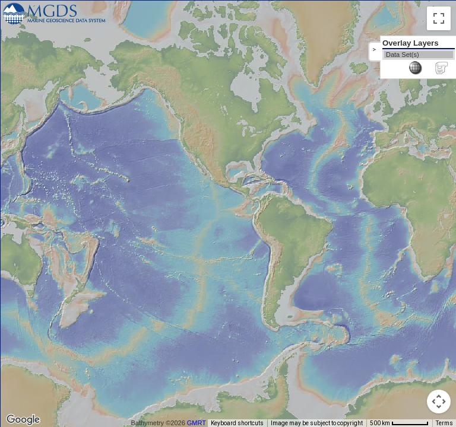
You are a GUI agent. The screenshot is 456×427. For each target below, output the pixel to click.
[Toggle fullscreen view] (439, 18)
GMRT (196, 422)
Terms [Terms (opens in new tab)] (444, 423)
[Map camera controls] (439, 401)
